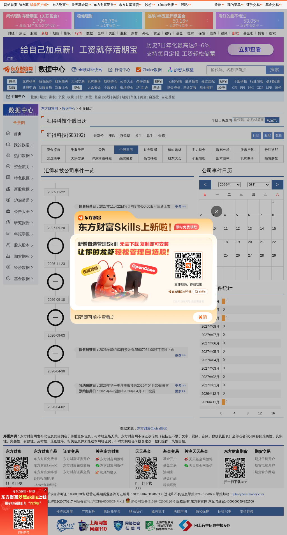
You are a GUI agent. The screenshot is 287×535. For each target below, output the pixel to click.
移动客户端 (38, 5)
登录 (217, 5)
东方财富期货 (129, 5)
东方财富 (59, 5)
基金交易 (272, 5)
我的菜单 (234, 5)
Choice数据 (166, 5)
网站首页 (10, 5)
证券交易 (253, 5)
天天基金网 (79, 5)
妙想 (148, 5)
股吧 (184, 5)
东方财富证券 (104, 5)
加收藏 (23, 5)
